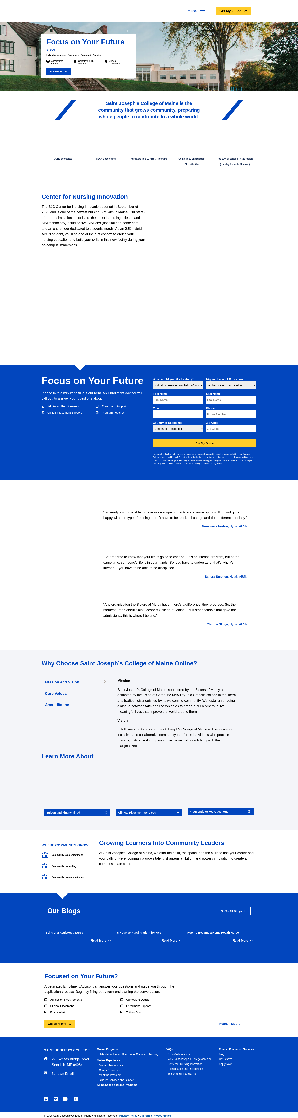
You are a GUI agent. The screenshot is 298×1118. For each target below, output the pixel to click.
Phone (210, 408)
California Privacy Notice (155, 1115)
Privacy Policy (216, 464)
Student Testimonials (111, 1065)
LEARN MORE (56, 72)
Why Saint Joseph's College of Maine (190, 1059)
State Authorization (179, 1054)
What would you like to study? (173, 379)
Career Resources (110, 1070)
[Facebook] (46, 1099)
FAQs (169, 1049)
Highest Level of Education (224, 379)
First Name (160, 393)
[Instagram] (76, 1099)
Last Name (213, 393)
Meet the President (110, 1075)
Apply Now (225, 1064)
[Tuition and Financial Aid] (77, 792)
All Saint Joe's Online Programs (117, 1084)
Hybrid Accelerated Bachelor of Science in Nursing (129, 1054)
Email (156, 408)
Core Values (57, 693)
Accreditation (58, 705)
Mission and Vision (63, 682)
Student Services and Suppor (116, 1079)
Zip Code (212, 422)
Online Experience (108, 1060)
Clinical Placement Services (236, 1049)
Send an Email (63, 1074)
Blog (221, 1054)
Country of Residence (167, 422)
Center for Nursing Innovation (185, 1064)
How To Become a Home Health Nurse (213, 932)
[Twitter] (56, 1099)
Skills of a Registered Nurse (64, 932)
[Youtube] (66, 1099)
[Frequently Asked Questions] (221, 791)
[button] (233, 11)
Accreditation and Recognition (185, 1068)
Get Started (226, 1059)
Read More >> (101, 940)
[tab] (74, 682)
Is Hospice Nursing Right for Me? (138, 932)
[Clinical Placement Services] (149, 792)
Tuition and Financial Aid (182, 1073)
